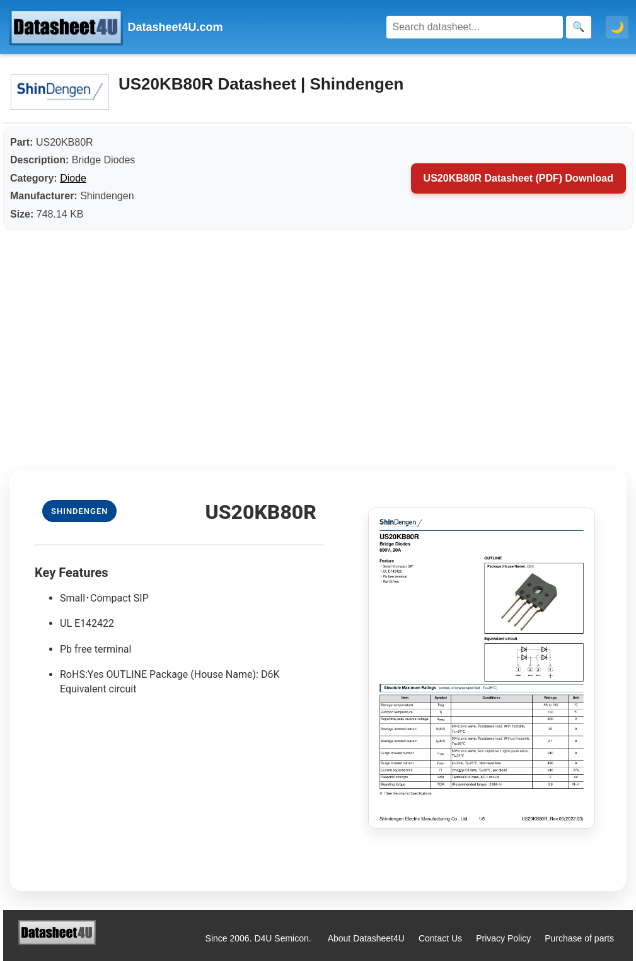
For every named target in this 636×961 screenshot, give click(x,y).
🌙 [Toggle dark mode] (617, 27)
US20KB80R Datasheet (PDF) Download (518, 178)
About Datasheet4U (366, 938)
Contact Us (440, 938)
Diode (73, 178)
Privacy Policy (503, 938)
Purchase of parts (579, 938)
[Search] (474, 27)
